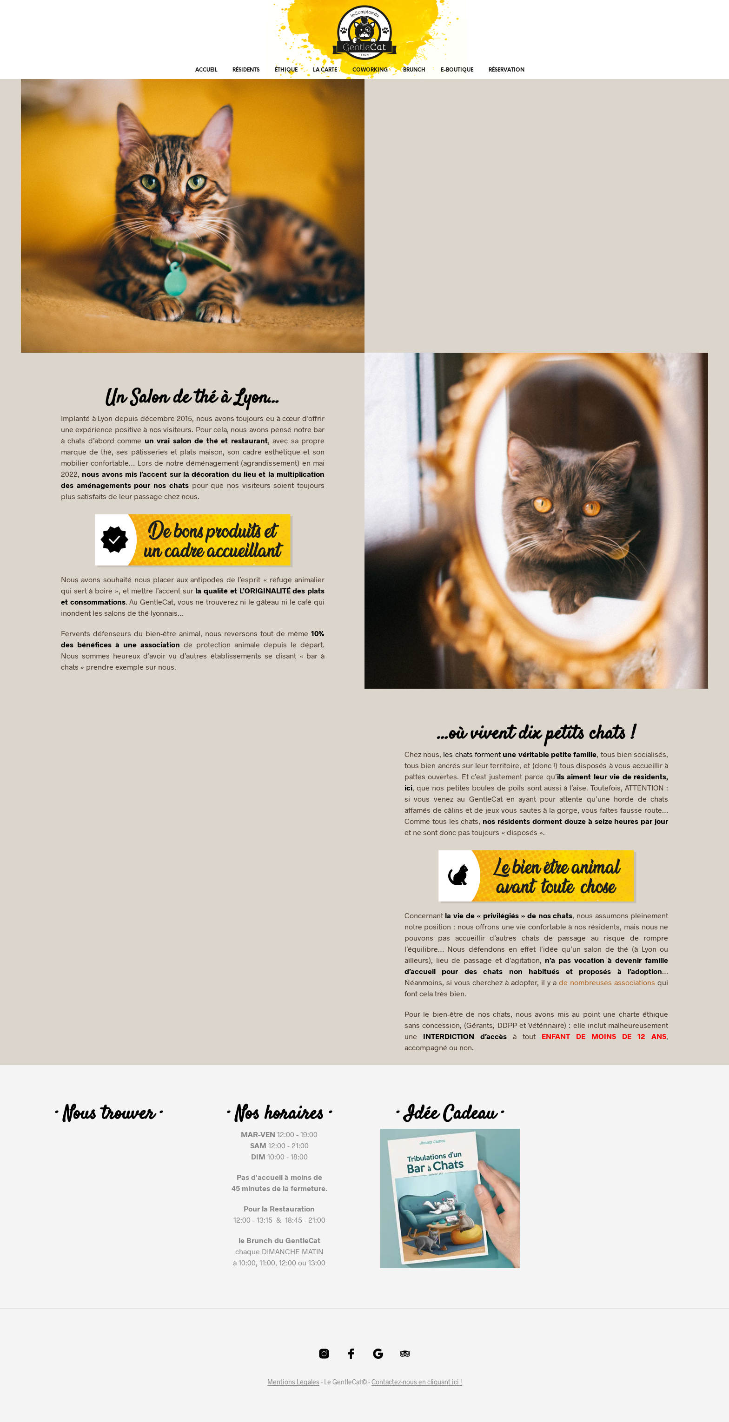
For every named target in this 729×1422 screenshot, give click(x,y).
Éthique (286, 70)
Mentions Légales (293, 1382)
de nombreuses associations (607, 982)
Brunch (414, 70)
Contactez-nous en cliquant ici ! (416, 1382)
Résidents (245, 70)
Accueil (206, 70)
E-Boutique (457, 70)
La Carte (325, 70)
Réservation (506, 70)
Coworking (370, 70)
